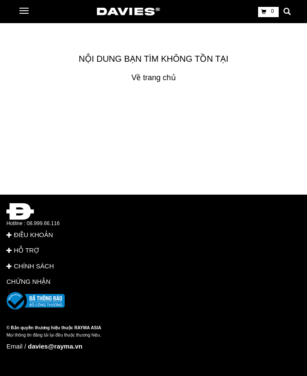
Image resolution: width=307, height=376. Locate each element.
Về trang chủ (153, 77)
